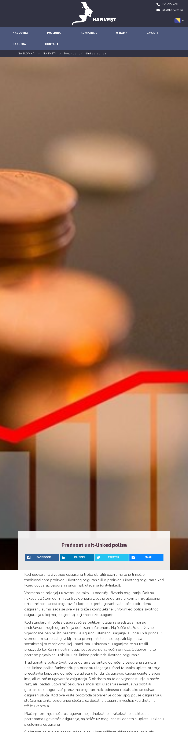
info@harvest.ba (173, 9)
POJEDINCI (54, 32)
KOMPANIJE (89, 32)
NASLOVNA (20, 32)
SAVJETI (152, 32)
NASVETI (49, 53)
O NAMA (121, 32)
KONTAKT (51, 43)
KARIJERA (19, 43)
